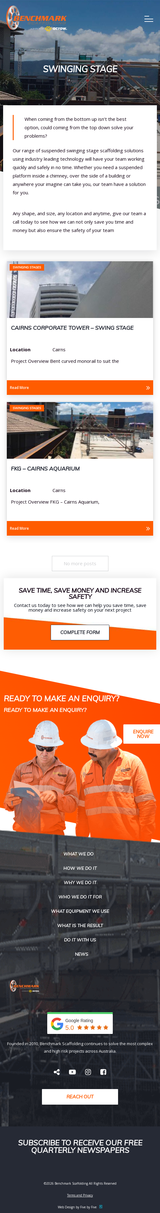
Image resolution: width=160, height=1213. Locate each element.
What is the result (80, 925)
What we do (78, 854)
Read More (19, 387)
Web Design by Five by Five (80, 1207)
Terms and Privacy (80, 1195)
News (81, 954)
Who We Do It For (80, 897)
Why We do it (80, 882)
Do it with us (80, 940)
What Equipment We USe (80, 911)
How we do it (80, 868)
